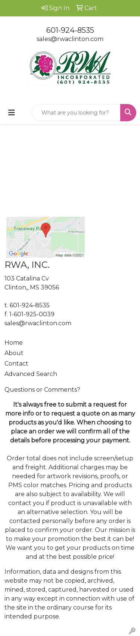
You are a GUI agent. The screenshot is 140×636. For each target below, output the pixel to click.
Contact (16, 363)
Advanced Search (30, 373)
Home (13, 342)
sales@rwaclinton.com (70, 39)
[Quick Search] (76, 112)
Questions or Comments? (42, 389)
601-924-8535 (70, 30)
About (14, 353)
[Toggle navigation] (11, 112)
